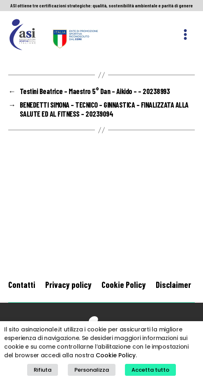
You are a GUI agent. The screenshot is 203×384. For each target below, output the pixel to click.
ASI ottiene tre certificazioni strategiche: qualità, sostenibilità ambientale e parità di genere (101, 5)
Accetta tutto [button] (150, 370)
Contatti (21, 284)
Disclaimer (173, 284)
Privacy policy (68, 284)
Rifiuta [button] (42, 370)
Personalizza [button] (91, 370)
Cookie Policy (124, 284)
